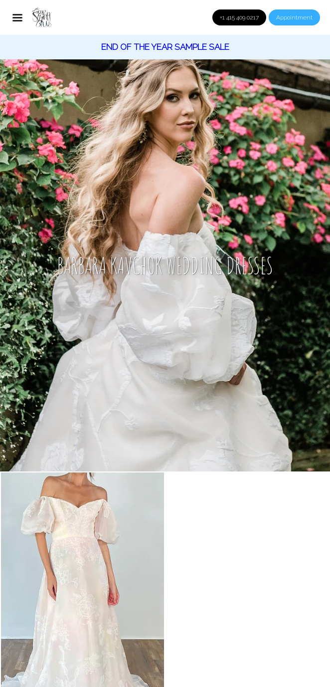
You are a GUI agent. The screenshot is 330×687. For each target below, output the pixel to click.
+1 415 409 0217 (239, 17)
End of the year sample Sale (165, 47)
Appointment (294, 17)
